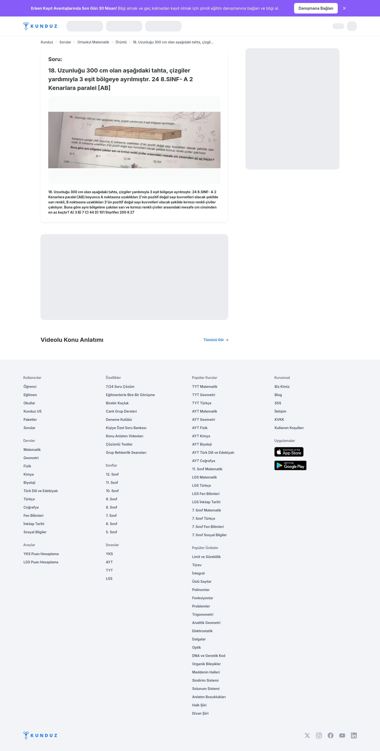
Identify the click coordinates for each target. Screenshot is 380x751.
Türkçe (29, 499)
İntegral (198, 573)
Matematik (32, 449)
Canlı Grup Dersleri (121, 411)
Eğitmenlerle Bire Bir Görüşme (130, 395)
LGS (109, 578)
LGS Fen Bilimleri (206, 494)
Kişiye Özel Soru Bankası (126, 428)
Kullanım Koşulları (289, 428)
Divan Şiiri (200, 713)
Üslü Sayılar (202, 581)
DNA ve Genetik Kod (208, 656)
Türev (197, 565)
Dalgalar (199, 639)
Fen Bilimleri (33, 515)
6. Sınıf (111, 524)
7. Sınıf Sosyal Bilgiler (209, 535)
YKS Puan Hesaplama (41, 554)
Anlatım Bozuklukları (209, 697)
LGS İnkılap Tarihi (206, 502)
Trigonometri (202, 614)
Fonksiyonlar (202, 598)
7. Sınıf (111, 515)
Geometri (31, 458)
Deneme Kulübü (119, 419)
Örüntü (121, 42)
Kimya (29, 474)
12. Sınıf (112, 474)
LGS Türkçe (201, 485)
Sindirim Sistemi (205, 680)
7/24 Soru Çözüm (120, 386)
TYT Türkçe (201, 403)
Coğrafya (31, 507)
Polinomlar (201, 590)
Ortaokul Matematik (93, 42)
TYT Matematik (204, 386)
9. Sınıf (111, 499)
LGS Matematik (204, 477)
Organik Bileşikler (206, 664)
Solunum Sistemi (206, 689)
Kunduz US (33, 411)
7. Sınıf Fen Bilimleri (208, 527)
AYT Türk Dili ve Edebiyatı (213, 452)
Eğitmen (30, 395)
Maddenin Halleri (206, 672)
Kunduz (47, 42)
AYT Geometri (203, 419)
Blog (278, 395)
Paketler (30, 419)
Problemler (201, 606)
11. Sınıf (112, 482)
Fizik (27, 466)
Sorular (65, 42)
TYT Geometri (203, 395)
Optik (196, 647)
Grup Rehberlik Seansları (126, 452)
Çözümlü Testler (119, 444)
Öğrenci (30, 386)
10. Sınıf (112, 491)
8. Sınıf (111, 507)
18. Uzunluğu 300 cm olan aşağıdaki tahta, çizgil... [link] (173, 42)
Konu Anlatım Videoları (124, 436)
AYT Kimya (201, 436)
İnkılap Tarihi (34, 524)
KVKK (279, 419)
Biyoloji (29, 482)
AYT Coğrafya (203, 461)
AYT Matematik (204, 411)
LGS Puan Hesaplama (41, 562)
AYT (109, 562)
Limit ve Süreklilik (206, 557)
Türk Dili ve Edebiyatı (41, 491)
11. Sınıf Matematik (207, 469)
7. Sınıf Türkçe (203, 518)
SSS (278, 403)
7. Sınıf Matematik (206, 510)
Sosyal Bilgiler (35, 532)
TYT (109, 570)
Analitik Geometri (206, 623)
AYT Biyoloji (202, 444)
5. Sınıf (111, 532)
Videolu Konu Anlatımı (134, 340)
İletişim (280, 411)
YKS (109, 554)
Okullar (29, 403)
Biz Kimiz (282, 386)
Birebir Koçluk (117, 403)
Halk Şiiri (199, 705)
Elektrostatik (202, 631)
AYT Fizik (200, 428)
